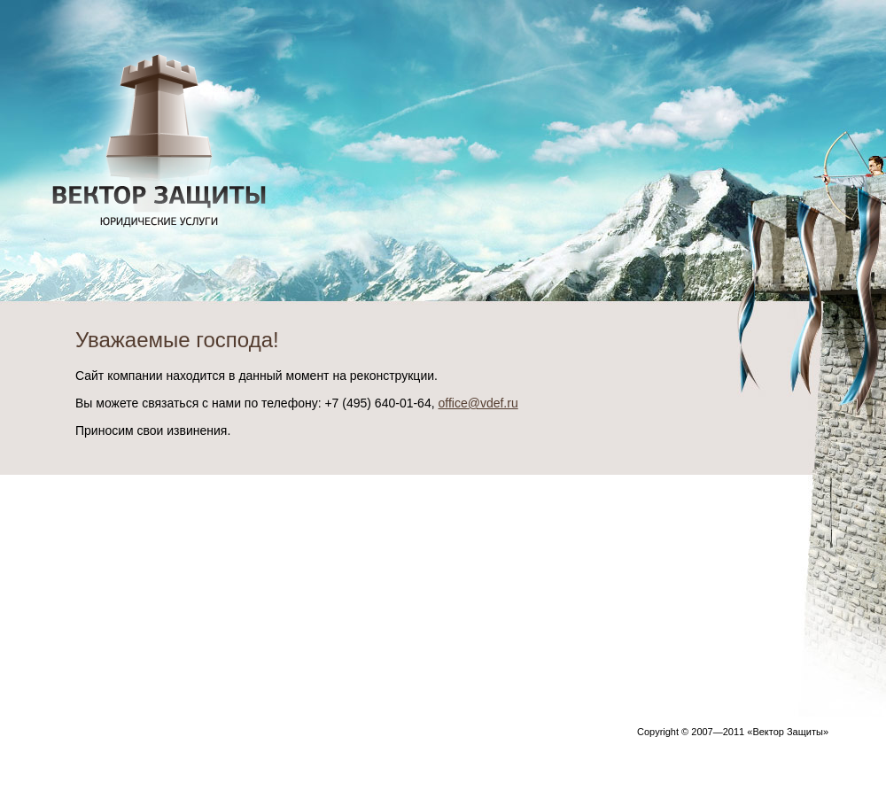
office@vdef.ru (477, 403)
